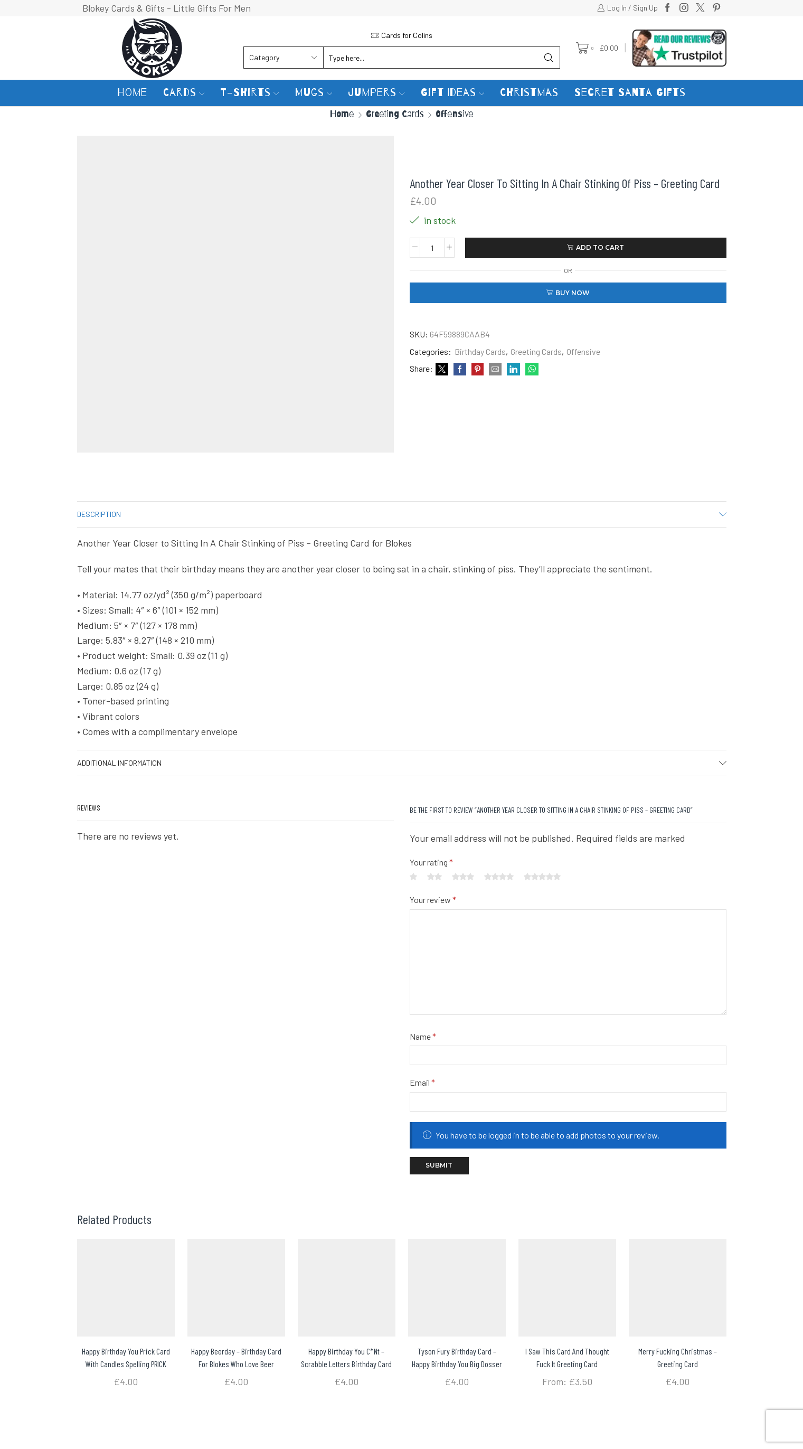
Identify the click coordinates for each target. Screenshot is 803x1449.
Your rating (431, 862)
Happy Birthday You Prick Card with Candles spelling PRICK (126, 1357)
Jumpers (376, 93)
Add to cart (600, 247)
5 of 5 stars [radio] (542, 876)
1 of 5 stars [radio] (413, 876)
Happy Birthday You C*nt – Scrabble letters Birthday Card (346, 1357)
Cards (184, 93)
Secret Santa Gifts (630, 93)
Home (132, 93)
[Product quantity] (432, 248)
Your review (433, 900)
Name (423, 1036)
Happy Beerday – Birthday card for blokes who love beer (236, 1357)
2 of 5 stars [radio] (434, 876)
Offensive (455, 113)
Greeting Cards (395, 113)
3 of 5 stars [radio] (463, 876)
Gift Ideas (453, 93)
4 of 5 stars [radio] (499, 876)
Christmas (529, 93)
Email (422, 1082)
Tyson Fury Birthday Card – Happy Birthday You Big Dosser (457, 1357)
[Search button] (549, 57)
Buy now (572, 293)
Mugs (314, 93)
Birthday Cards (480, 351)
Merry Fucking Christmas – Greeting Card (677, 1357)
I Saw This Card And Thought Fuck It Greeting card (567, 1357)
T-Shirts (249, 93)
